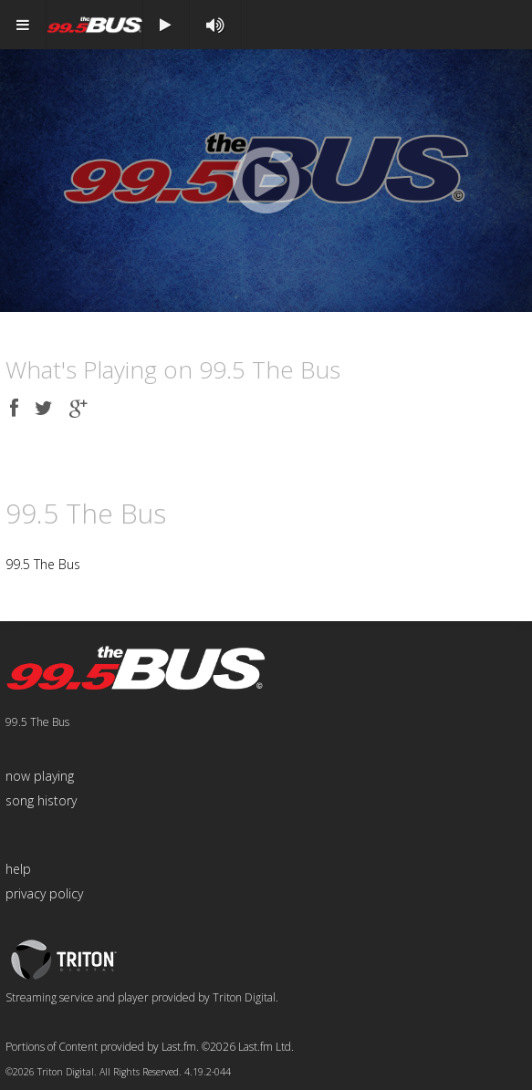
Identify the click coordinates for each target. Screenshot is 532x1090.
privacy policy (44, 893)
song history (41, 800)
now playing (39, 775)
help (18, 868)
